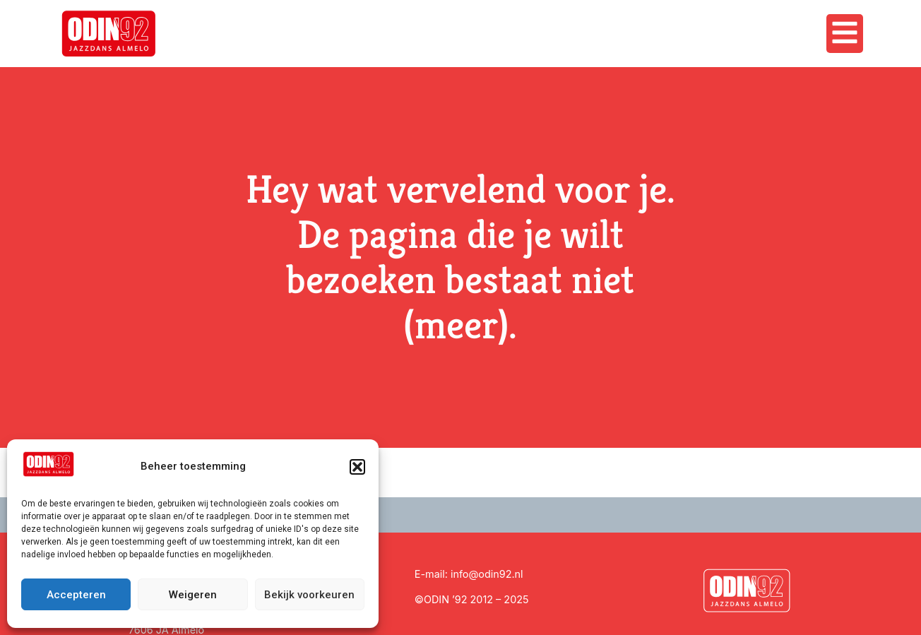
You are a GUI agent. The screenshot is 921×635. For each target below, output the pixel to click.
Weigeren (193, 594)
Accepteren (76, 594)
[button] (357, 467)
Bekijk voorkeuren (309, 594)
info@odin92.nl (487, 574)
